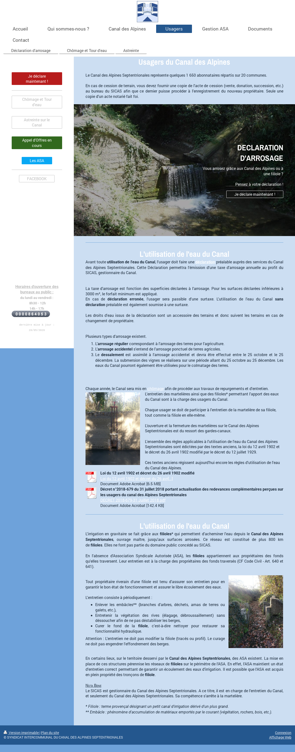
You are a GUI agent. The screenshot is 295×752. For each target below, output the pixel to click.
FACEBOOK (37, 178)
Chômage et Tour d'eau (37, 102)
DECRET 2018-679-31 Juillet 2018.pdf (133, 500)
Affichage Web (280, 737)
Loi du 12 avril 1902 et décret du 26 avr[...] (136, 478)
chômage (155, 388)
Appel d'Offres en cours (37, 142)
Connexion (283, 732)
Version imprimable (21, 732)
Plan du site (50, 732)
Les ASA (37, 160)
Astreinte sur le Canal (37, 122)
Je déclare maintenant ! (254, 194)
